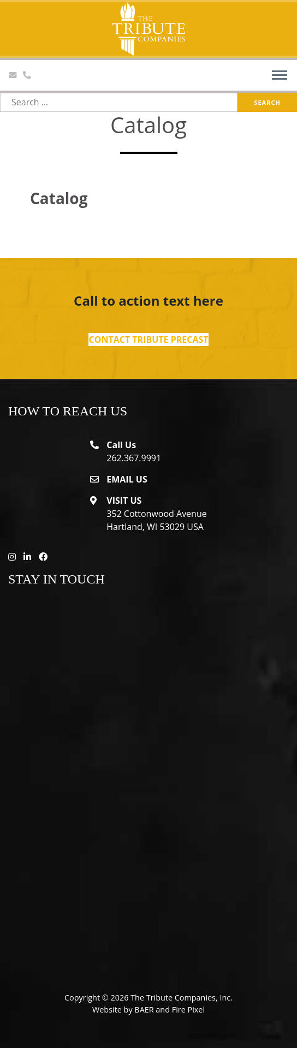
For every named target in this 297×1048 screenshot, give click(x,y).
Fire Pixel (188, 1009)
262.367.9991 (133, 458)
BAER (143, 1009)
